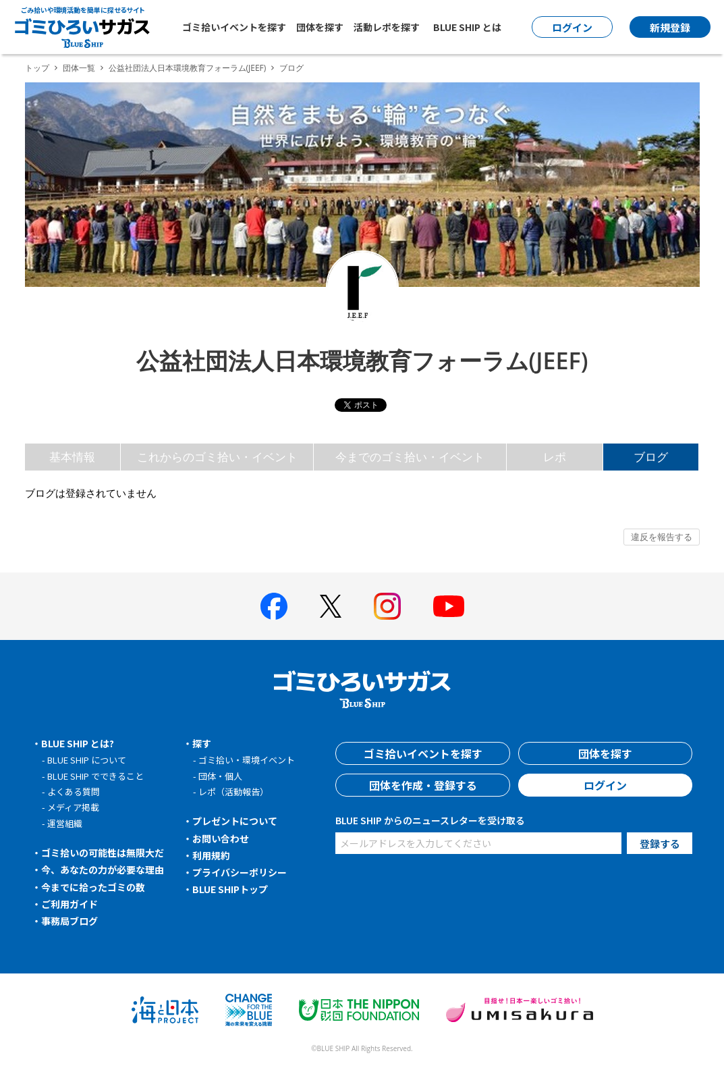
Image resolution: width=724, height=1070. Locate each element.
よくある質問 (73, 791)
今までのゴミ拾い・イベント (409, 456)
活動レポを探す (387, 27)
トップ (37, 68)
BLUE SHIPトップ (230, 889)
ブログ (651, 456)
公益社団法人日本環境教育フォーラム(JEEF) (188, 68)
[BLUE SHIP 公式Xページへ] (330, 606)
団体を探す (319, 27)
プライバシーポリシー (239, 872)
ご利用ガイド (69, 904)
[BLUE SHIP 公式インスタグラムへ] (387, 606)
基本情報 (72, 456)
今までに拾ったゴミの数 (93, 887)
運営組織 (64, 823)
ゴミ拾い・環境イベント (246, 759)
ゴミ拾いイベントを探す (234, 27)
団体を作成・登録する (423, 785)
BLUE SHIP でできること (95, 776)
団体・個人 (220, 776)
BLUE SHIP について (86, 759)
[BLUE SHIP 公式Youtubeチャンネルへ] (448, 606)
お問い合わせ (220, 838)
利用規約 (211, 855)
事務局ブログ (69, 921)
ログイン (605, 785)
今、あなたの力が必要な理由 (102, 869)
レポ (554, 456)
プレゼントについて (234, 821)
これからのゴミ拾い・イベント (217, 456)
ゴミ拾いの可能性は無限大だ (102, 852)
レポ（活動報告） (233, 791)
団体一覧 (79, 68)
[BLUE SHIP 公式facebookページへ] (273, 606)
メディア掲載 (73, 807)
